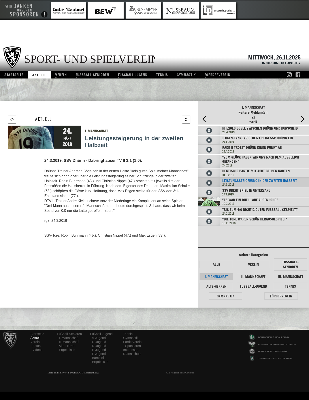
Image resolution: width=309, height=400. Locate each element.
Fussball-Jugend (132, 74)
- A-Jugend (98, 338)
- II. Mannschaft (68, 342)
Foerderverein (217, 74)
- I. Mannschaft (67, 338)
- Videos (36, 350)
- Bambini (97, 358)
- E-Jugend (98, 350)
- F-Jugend (98, 354)
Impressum (269, 63)
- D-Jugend (98, 346)
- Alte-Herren (66, 346)
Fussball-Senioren (92, 74)
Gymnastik (186, 74)
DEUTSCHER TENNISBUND (272, 351)
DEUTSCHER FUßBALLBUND (273, 337)
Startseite (13, 74)
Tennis (162, 74)
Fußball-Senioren (69, 334)
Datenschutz (290, 63)
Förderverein (132, 342)
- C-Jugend (98, 342)
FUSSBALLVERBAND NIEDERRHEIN (277, 344)
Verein (61, 74)
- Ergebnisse (66, 350)
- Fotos (35, 346)
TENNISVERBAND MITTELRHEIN (275, 358)
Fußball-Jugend (101, 334)
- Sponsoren (132, 346)
